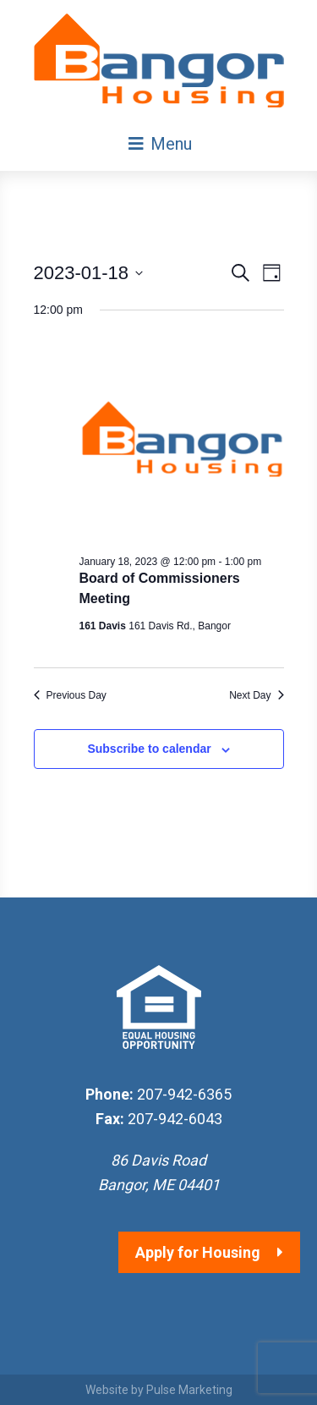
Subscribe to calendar (148, 748)
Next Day (256, 695)
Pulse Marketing (189, 1390)
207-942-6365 (184, 1094)
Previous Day (70, 695)
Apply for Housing (197, 1252)
